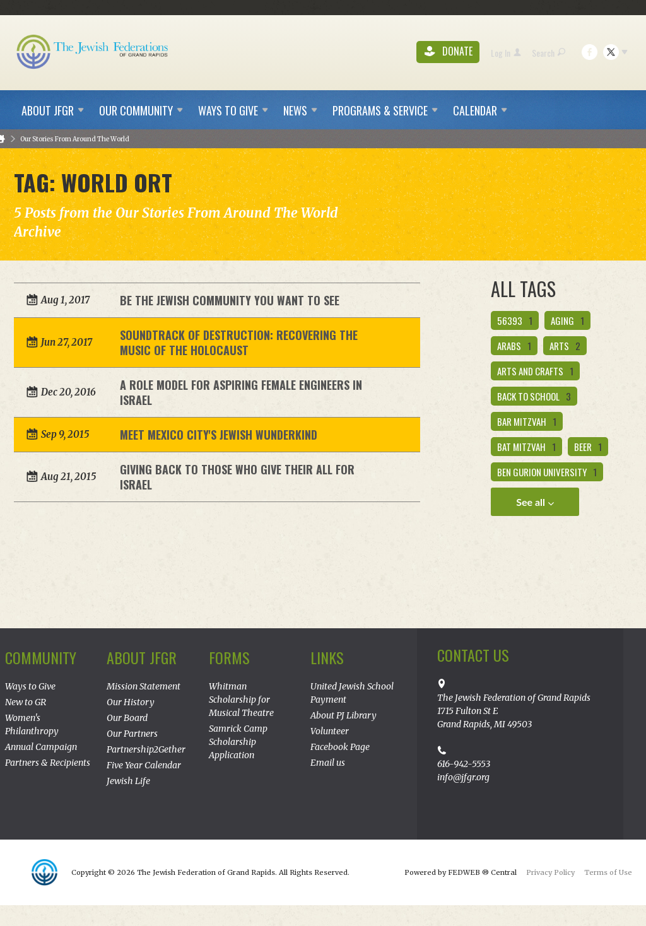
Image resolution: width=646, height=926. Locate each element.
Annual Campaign (41, 747)
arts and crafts (535, 371)
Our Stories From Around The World (74, 139)
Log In (506, 52)
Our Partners (132, 733)
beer (588, 447)
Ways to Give (30, 686)
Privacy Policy (550, 872)
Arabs (514, 346)
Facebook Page (340, 747)
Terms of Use (608, 872)
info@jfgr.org (463, 777)
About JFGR (142, 657)
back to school (534, 396)
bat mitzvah (526, 447)
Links (327, 657)
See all (535, 502)
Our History (131, 702)
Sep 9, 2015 (65, 434)
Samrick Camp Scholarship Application (238, 742)
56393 (514, 320)
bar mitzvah (526, 421)
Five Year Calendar (144, 765)
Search (548, 52)
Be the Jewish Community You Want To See (229, 300)
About (52, 110)
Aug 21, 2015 (68, 477)
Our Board (127, 718)
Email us (327, 762)
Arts (564, 346)
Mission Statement (143, 686)
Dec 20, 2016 (68, 392)
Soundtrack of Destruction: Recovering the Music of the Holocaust (239, 342)
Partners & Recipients (47, 762)
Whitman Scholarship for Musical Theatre (241, 699)
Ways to (233, 110)
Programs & (385, 110)
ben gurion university (547, 472)
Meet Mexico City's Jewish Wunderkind (218, 434)
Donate (449, 52)
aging (567, 320)
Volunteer (329, 731)
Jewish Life (128, 781)
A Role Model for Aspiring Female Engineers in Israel (241, 392)
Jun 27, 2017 (66, 342)
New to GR (25, 702)
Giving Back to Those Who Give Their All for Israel (237, 477)
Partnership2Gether (146, 749)
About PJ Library (343, 715)
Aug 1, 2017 (65, 300)
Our (141, 110)
